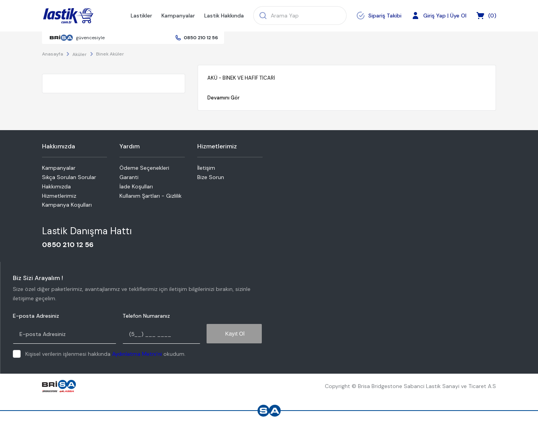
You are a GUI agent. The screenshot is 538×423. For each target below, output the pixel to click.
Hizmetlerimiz (59, 195)
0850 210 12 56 (201, 38)
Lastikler (141, 15)
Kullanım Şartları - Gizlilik (150, 195)
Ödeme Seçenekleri (144, 167)
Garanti (128, 177)
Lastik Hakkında (224, 15)
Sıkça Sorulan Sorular (69, 177)
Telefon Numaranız (146, 316)
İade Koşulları (136, 186)
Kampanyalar (178, 15)
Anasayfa (52, 54)
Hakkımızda (56, 186)
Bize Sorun (210, 177)
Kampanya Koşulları (67, 204)
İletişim (206, 167)
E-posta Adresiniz (36, 316)
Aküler (79, 54)
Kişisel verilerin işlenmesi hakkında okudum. (105, 353)
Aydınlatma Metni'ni (137, 353)
